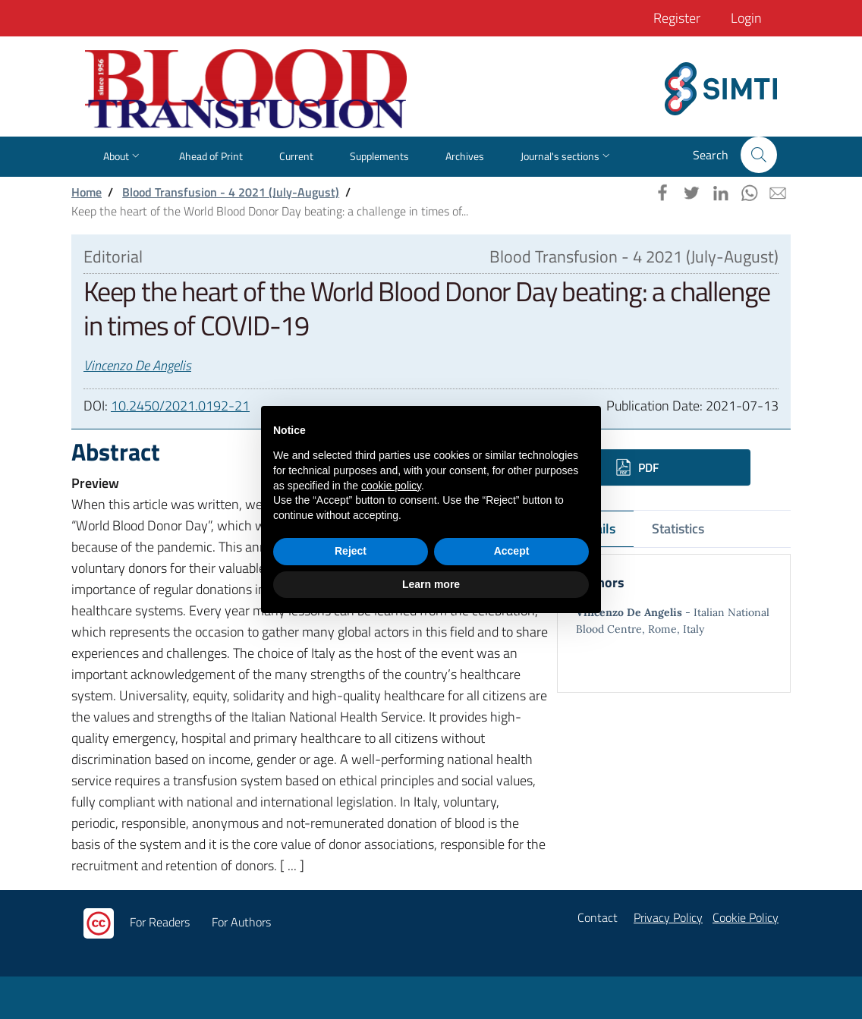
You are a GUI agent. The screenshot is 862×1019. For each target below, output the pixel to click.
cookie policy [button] (391, 486)
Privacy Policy (668, 917)
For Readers (160, 922)
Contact (597, 917)
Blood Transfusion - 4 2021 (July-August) (230, 192)
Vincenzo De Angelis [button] (137, 365)
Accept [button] (512, 551)
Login (746, 18)
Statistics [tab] (678, 528)
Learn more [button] (431, 584)
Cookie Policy (746, 917)
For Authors (241, 922)
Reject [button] (351, 551)
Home (86, 192)
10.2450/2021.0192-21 (180, 405)
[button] (759, 155)
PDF (637, 467)
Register (676, 18)
